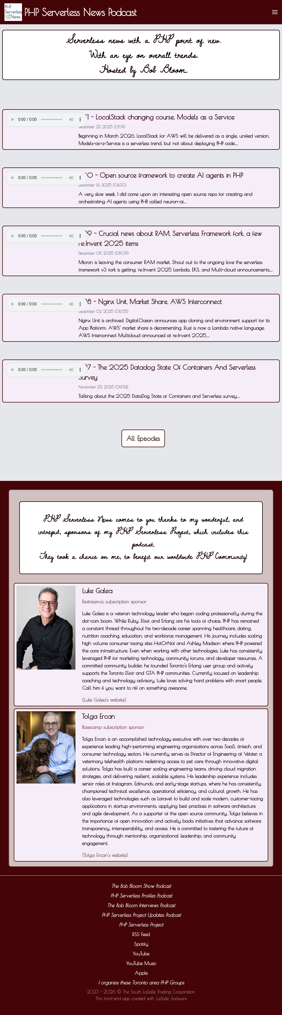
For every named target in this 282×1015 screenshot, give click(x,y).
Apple (141, 973)
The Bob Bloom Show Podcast (141, 886)
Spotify (141, 944)
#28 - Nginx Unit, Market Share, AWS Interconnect (150, 301)
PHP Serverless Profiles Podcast (141, 896)
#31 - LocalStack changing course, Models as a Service (156, 117)
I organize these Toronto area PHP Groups (141, 982)
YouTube (141, 954)
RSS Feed (141, 934)
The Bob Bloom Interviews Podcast (141, 905)
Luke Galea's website (104, 700)
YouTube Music (141, 963)
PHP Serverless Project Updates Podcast (141, 915)
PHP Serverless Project (141, 925)
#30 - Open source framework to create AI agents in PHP (160, 175)
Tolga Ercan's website (105, 855)
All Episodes (143, 438)
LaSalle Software (171, 998)
